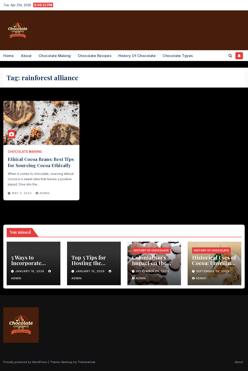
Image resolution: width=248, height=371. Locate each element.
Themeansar (86, 362)
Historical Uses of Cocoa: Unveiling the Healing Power (214, 265)
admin (43, 193)
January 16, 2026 (30, 271)
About (26, 56)
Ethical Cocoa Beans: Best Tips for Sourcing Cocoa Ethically (41, 162)
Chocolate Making (55, 56)
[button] (230, 56)
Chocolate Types (178, 56)
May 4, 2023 (22, 193)
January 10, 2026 (91, 271)
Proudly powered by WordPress (25, 362)
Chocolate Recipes (95, 56)
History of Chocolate (137, 56)
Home (8, 56)
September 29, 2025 (152, 271)
